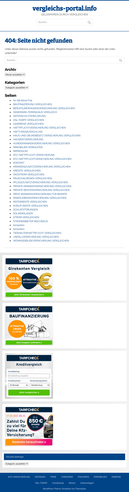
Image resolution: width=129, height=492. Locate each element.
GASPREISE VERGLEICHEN (28, 123)
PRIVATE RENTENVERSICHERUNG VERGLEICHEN (41, 190)
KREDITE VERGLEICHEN (27, 170)
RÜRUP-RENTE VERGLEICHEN (30, 205)
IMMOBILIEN (100, 476)
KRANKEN (40, 476)
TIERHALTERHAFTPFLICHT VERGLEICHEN (37, 233)
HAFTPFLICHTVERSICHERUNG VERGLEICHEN (39, 127)
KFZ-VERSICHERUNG (19, 476)
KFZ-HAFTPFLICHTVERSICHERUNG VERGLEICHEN (42, 159)
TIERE (53, 476)
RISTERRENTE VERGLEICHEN (30, 201)
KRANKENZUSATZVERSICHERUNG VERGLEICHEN (41, 166)
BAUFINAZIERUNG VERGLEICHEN (32, 104)
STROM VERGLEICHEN (26, 217)
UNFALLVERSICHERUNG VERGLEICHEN (36, 236)
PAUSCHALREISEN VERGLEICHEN (32, 178)
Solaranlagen (87, 482)
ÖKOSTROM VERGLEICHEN (28, 174)
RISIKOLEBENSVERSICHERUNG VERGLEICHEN (39, 197)
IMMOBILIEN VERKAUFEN (28, 147)
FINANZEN (83, 476)
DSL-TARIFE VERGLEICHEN (28, 120)
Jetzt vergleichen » (29, 392)
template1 (18, 225)
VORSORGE (67, 476)
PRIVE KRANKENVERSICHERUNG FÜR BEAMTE (40, 194)
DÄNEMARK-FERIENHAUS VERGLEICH (35, 112)
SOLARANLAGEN (23, 213)
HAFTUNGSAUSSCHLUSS (27, 131)
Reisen (72, 482)
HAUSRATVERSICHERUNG (28, 139)
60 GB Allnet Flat (22, 100)
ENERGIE (116, 476)
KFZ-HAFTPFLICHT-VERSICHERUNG (34, 155)
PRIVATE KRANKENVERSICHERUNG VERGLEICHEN (42, 186)
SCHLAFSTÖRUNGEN (25, 209)
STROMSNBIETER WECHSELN (30, 221)
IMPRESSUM (20, 151)
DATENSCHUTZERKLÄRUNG (29, 116)
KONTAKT (18, 162)
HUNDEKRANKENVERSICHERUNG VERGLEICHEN (41, 143)
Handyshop (58, 482)
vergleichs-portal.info (64, 8)
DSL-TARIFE (41, 482)
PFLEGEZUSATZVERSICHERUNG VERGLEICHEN (40, 182)
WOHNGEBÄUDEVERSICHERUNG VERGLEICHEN (41, 240)
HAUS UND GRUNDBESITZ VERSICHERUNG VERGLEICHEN (46, 135)
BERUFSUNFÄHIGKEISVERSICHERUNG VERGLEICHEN (44, 108)
